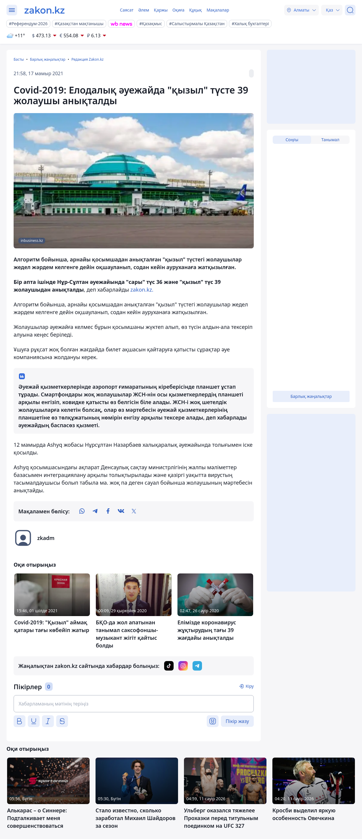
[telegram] (95, 511)
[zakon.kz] (44, 10)
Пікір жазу (237, 721)
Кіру (249, 686)
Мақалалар (217, 10)
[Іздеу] (350, 10)
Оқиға (178, 10)
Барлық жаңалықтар (47, 59)
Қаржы (161, 10)
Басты (19, 59)
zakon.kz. (141, 289)
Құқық (195, 10)
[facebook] (108, 511)
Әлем (143, 10)
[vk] (121, 511)
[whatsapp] (82, 511)
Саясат (126, 10)
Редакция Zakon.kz (87, 59)
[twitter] (134, 511)
